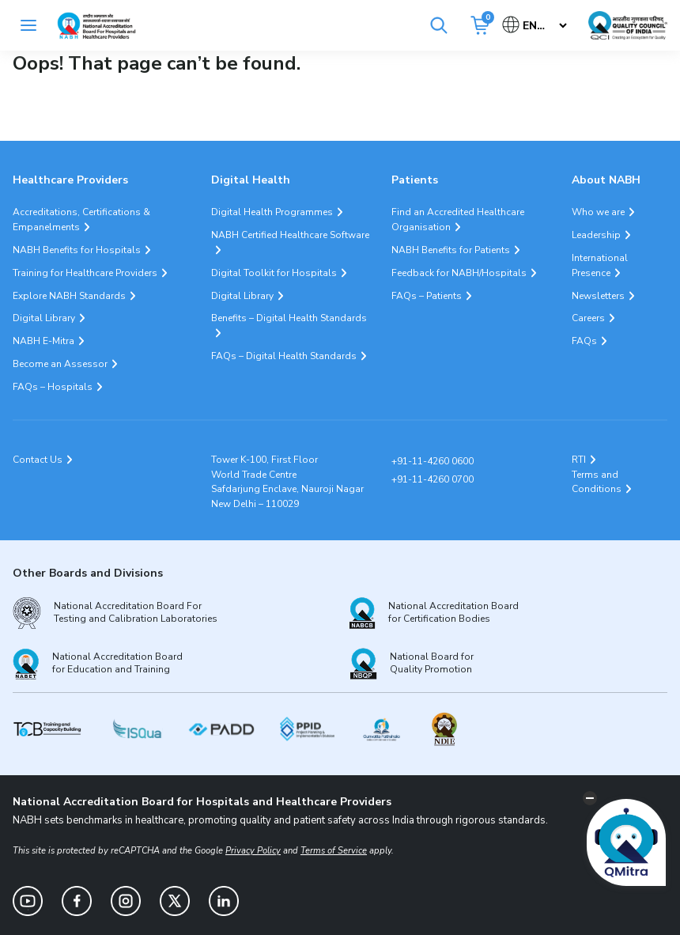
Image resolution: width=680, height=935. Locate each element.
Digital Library (44, 318)
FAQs (584, 341)
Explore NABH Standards (69, 296)
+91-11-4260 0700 (432, 479)
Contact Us (37, 459)
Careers (588, 318)
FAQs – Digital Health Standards (284, 356)
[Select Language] (535, 26)
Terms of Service (333, 851)
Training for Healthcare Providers (85, 273)
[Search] (439, 25)
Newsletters (598, 296)
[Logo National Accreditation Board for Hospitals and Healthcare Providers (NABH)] (96, 26)
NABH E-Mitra (43, 341)
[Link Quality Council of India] (627, 25)
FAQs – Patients (426, 296)
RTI (579, 459)
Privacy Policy (253, 851)
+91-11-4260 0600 (432, 461)
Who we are (598, 212)
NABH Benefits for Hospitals (77, 250)
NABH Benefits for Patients (450, 250)
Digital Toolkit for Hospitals (274, 273)
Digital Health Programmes (272, 212)
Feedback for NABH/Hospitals (459, 273)
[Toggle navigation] (28, 25)
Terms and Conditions (596, 482)
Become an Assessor (60, 364)
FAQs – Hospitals (53, 386)
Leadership (596, 235)
